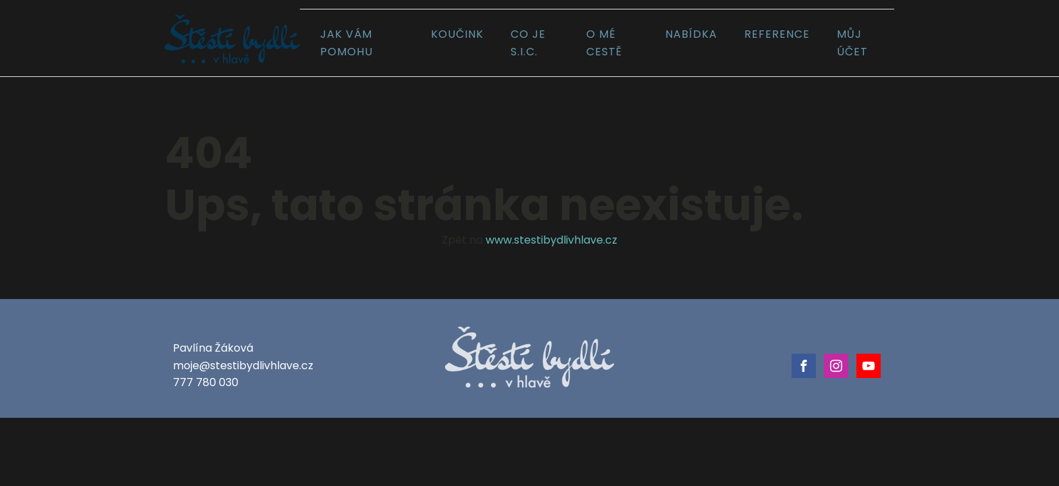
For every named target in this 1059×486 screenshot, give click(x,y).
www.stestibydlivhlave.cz (551, 240)
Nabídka (691, 34)
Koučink (457, 34)
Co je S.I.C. (528, 42)
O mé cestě (604, 42)
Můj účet (852, 42)
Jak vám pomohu (346, 42)
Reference (777, 34)
